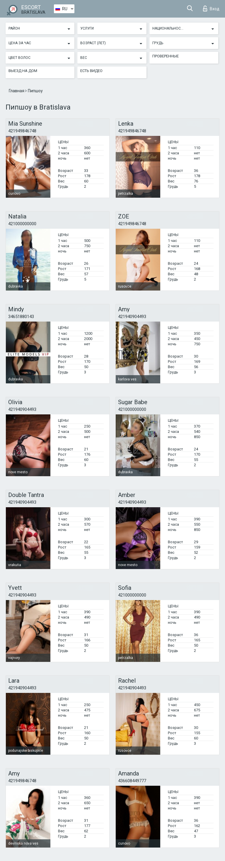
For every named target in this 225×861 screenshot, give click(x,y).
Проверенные (165, 56)
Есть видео (91, 71)
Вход (211, 8)
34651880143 (21, 316)
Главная (17, 90)
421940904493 (132, 316)
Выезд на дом (22, 71)
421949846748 (22, 131)
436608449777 (132, 780)
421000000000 (22, 223)
